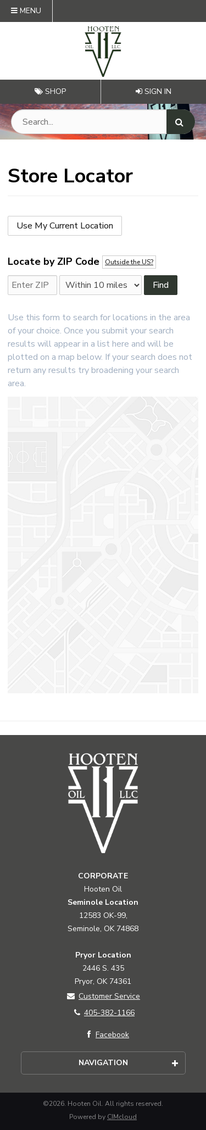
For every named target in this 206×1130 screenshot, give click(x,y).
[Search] (180, 121)
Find (161, 285)
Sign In (153, 91)
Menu (26, 10)
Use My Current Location (64, 226)
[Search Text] (103, 121)
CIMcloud (122, 1116)
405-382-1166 (103, 1012)
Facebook (105, 1034)
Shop (50, 91)
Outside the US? (129, 262)
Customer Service (103, 996)
